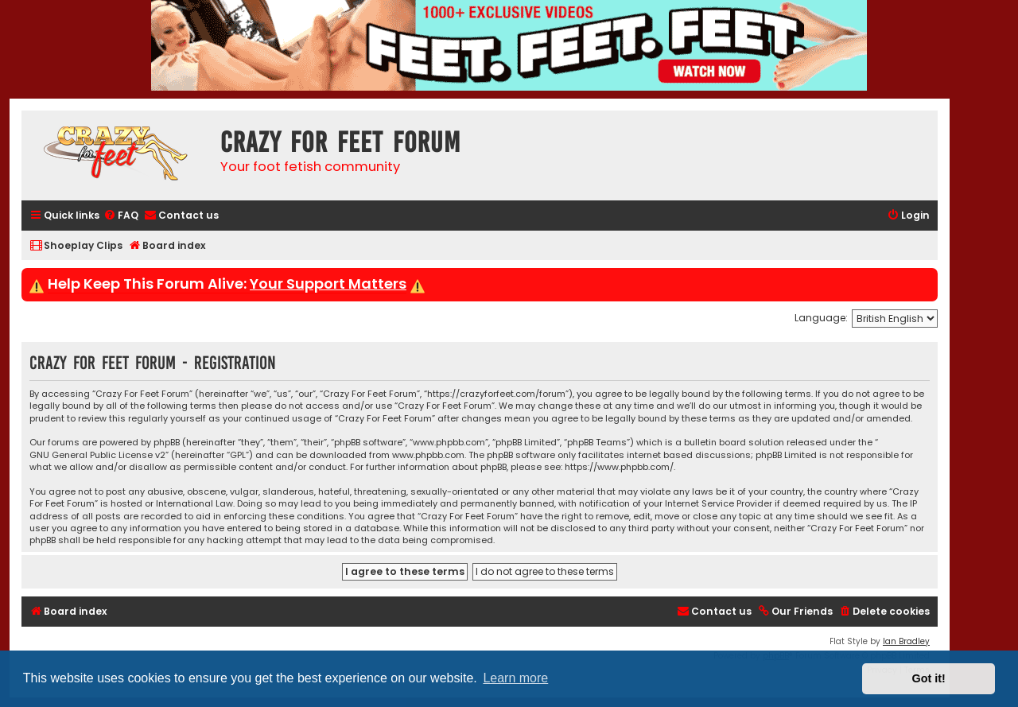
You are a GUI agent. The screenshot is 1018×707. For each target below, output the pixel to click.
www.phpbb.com (428, 455)
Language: (821, 317)
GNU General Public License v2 (97, 455)
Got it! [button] (929, 678)
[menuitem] (120, 216)
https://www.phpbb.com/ (619, 467)
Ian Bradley (906, 641)
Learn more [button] (515, 678)
